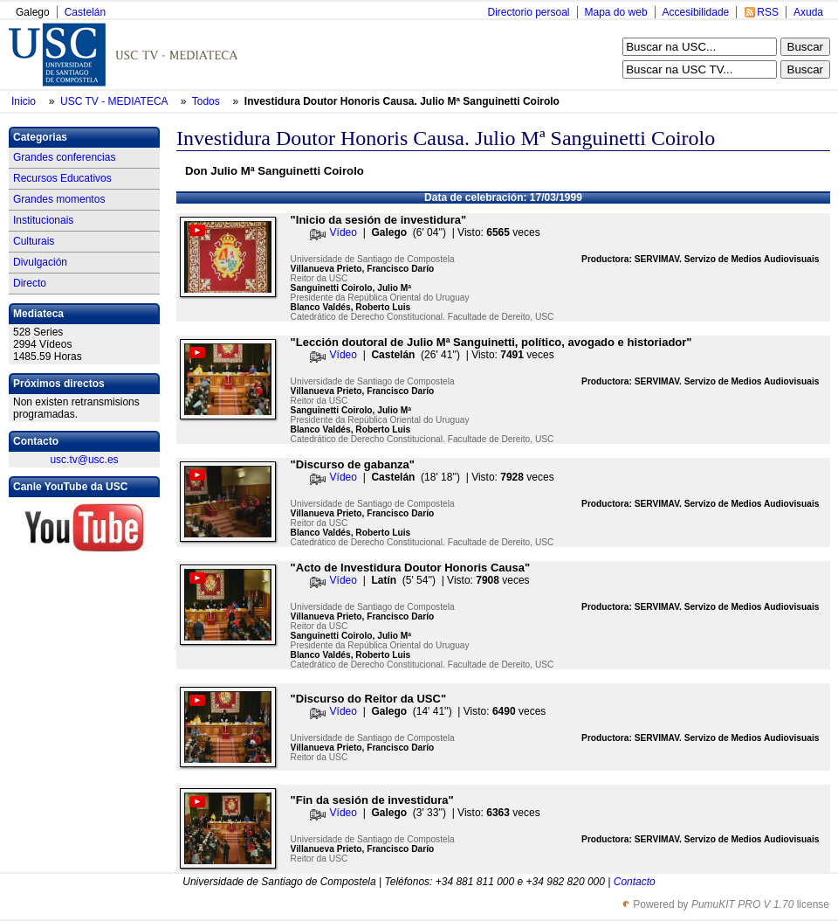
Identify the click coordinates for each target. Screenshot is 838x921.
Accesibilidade (696, 12)
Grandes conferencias (64, 157)
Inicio (24, 101)
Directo (29, 283)
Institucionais (43, 220)
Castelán (85, 12)
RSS (768, 12)
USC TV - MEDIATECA (115, 101)
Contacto (635, 882)
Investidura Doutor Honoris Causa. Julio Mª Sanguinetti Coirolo (402, 101)
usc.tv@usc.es (84, 460)
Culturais (33, 241)
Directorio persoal (528, 12)
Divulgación (40, 262)
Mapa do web (616, 12)
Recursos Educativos (62, 178)
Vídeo (343, 232)
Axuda (808, 12)
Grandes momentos (59, 199)
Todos (207, 101)
